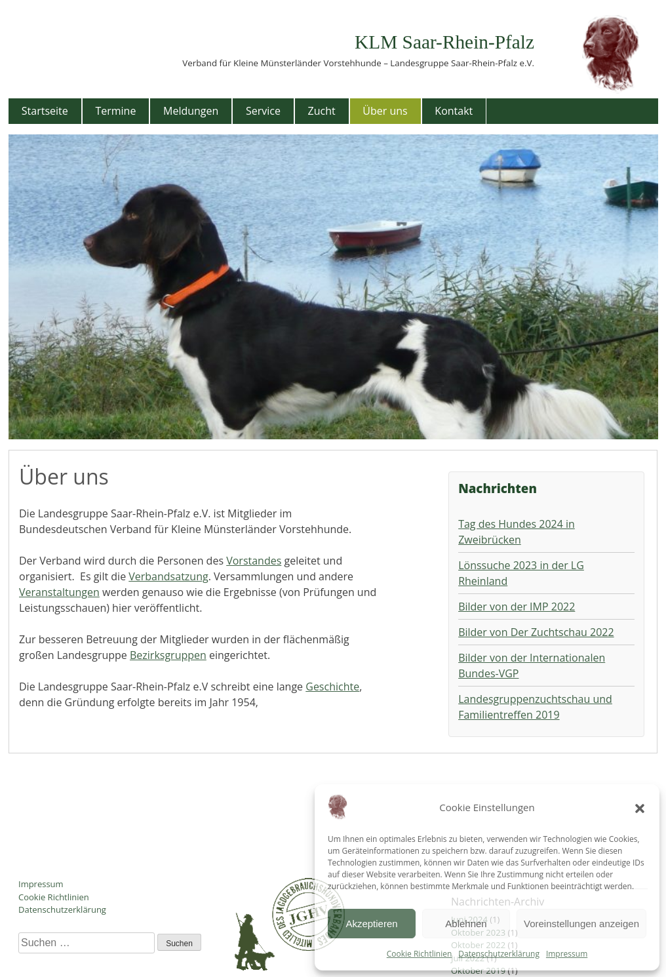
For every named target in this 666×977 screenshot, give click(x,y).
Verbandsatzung (168, 576)
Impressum (566, 953)
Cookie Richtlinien (419, 953)
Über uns (384, 111)
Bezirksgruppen (168, 655)
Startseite (45, 111)
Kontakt (454, 111)
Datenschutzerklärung (498, 953)
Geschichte (332, 686)
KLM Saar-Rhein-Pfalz (444, 41)
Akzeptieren (371, 923)
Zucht (322, 111)
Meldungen (190, 111)
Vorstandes (253, 560)
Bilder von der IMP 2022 (516, 606)
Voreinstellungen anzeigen (581, 923)
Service (263, 111)
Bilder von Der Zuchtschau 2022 (536, 632)
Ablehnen (465, 923)
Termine (115, 111)
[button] (639, 807)
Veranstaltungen (59, 592)
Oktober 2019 (478, 970)
